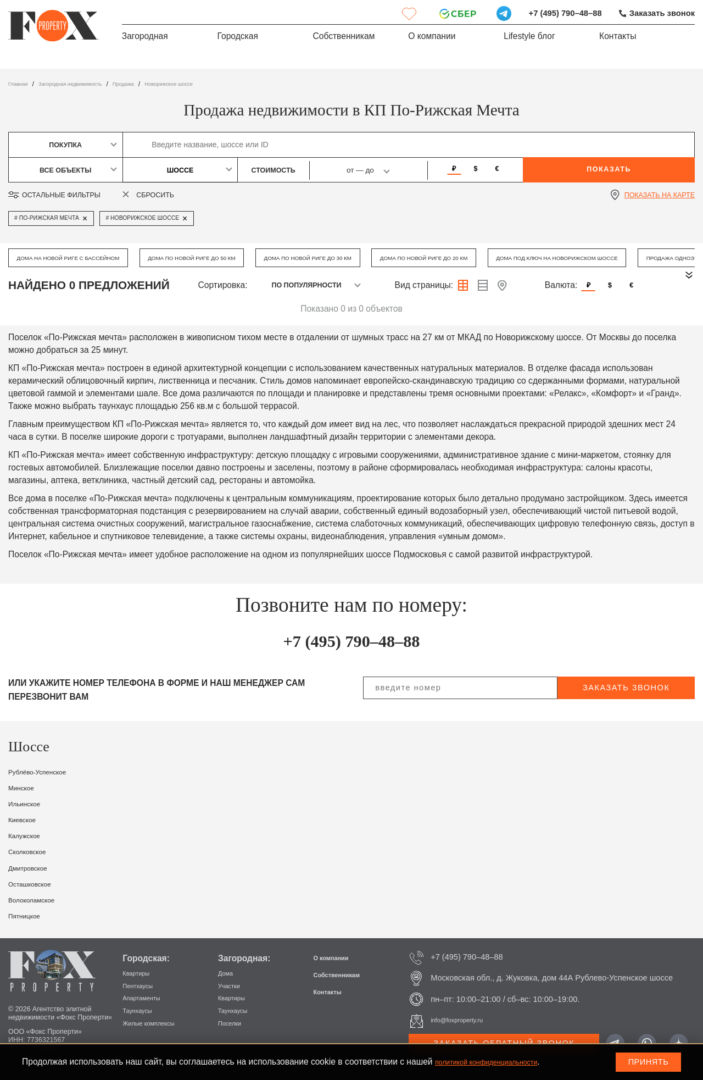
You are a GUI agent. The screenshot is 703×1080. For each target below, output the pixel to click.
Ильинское (29, 803)
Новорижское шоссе (212, 84)
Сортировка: (223, 285)
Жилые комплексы (157, 1022)
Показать (609, 169)
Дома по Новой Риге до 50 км (232, 258)
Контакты (617, 38)
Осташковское (36, 883)
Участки (232, 985)
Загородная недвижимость (87, 84)
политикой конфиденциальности (500, 1061)
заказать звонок (626, 687)
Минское (25, 787)
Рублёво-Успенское (47, 771)
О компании (431, 38)
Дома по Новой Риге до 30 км (372, 258)
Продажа (155, 84)
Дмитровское (34, 867)
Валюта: (561, 285)
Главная (21, 84)
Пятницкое (29, 915)
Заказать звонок (660, 13)
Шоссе (180, 170)
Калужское (29, 835)
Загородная (145, 38)
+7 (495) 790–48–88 (559, 13)
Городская (237, 38)
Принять (648, 1061)
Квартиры (140, 972)
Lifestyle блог (529, 38)
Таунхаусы (141, 1010)
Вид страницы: (424, 285)
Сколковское (33, 851)
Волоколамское (39, 899)
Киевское (26, 819)
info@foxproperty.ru (465, 1020)
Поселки (233, 1022)
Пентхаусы (142, 985)
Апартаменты (147, 997)
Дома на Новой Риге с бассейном (82, 258)
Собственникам (344, 38)
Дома (228, 972)
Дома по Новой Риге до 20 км (513, 258)
